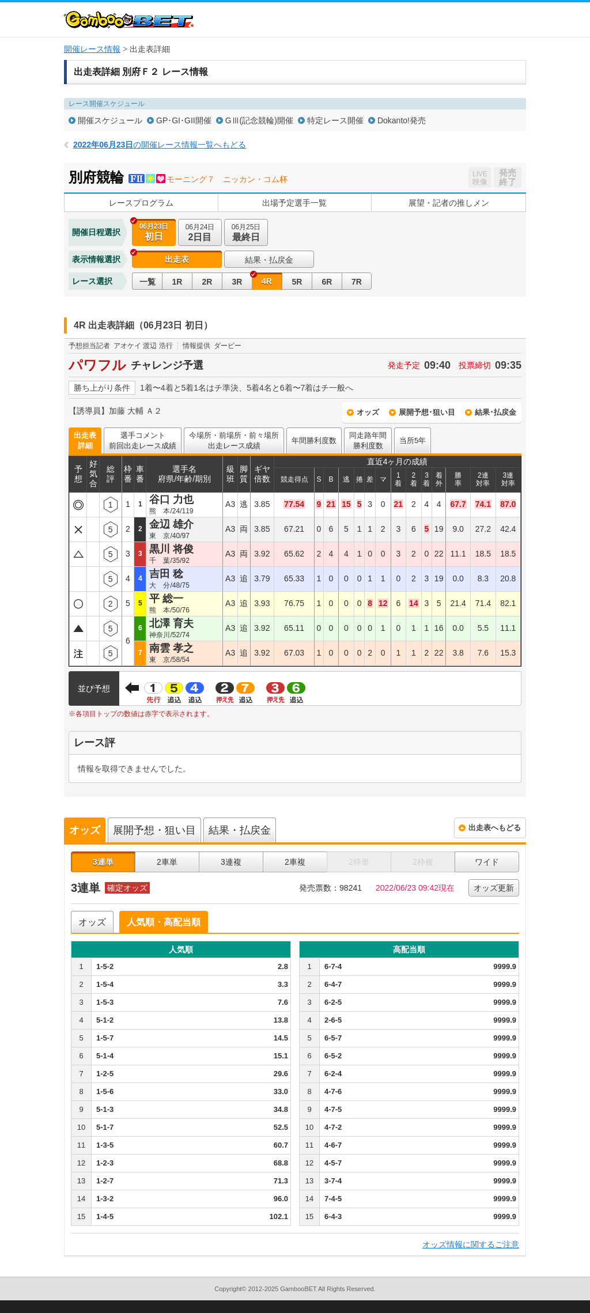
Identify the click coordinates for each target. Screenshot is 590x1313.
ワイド (487, 861)
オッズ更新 (494, 887)
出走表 (177, 259)
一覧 (147, 281)
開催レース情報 (92, 49)
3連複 (231, 861)
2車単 (167, 861)
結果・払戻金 (269, 259)
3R (237, 281)
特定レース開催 (335, 120)
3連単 (103, 861)
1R (177, 281)
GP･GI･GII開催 (183, 120)
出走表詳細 (85, 440)
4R (267, 281)
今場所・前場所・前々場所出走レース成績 (234, 440)
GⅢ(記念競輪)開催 (259, 120)
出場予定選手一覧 (294, 202)
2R (207, 281)
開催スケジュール (110, 120)
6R (327, 281)
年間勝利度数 (314, 440)
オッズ (368, 412)
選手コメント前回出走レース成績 (142, 440)
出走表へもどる (494, 827)
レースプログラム (141, 202)
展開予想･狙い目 (427, 412)
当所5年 (412, 440)
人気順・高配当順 (164, 922)
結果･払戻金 (495, 412)
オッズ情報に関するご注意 (470, 1244)
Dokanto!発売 (401, 120)
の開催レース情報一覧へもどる (159, 144)
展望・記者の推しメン (449, 202)
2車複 (295, 861)
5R (297, 281)
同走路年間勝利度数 (368, 440)
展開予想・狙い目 (154, 830)
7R (356, 281)
